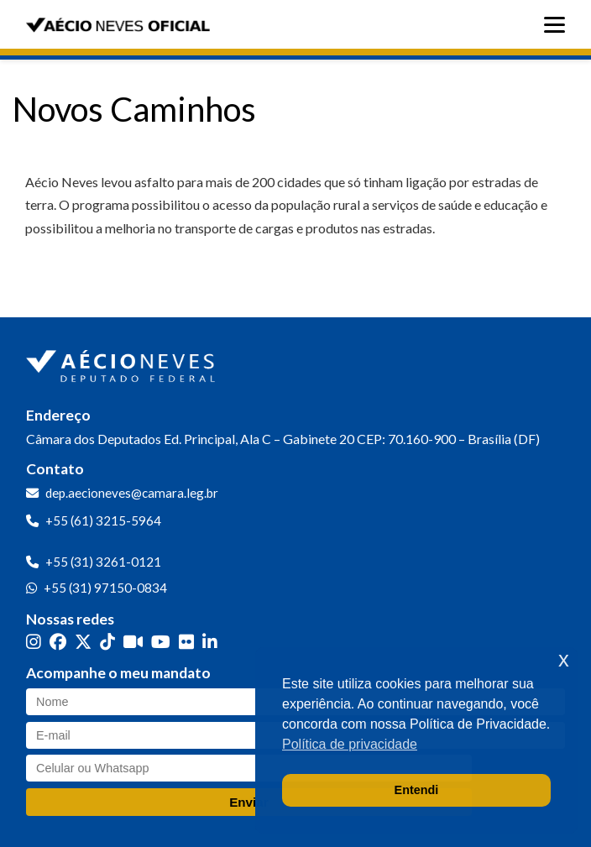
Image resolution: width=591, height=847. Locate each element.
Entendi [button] (417, 790)
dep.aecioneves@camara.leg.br (131, 492)
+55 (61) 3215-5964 (103, 520)
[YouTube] (160, 642)
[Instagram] (33, 642)
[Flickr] (186, 642)
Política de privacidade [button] (349, 744)
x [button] (563, 659)
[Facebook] (58, 642)
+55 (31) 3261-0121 (103, 561)
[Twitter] (83, 642)
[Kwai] (133, 642)
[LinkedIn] (209, 642)
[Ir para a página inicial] (122, 363)
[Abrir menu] (558, 25)
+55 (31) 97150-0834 (105, 587)
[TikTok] (107, 642)
